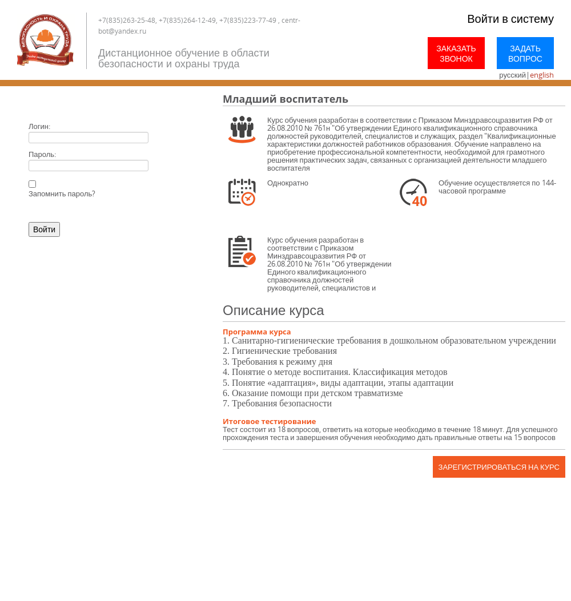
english (542, 75)
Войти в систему (510, 18)
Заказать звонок (456, 53)
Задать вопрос (525, 53)
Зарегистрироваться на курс (499, 467)
